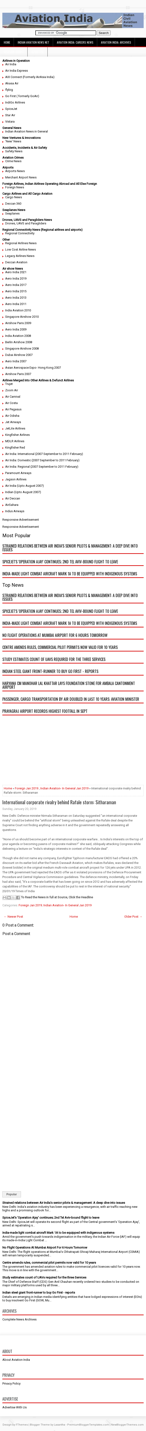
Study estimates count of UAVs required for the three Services (53, 659)
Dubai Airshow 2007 (19, 355)
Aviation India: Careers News (75, 42)
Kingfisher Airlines (17, 435)
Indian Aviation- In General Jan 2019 (64, 788)
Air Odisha (12, 415)
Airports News (15, 171)
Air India (10, 64)
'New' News (13, 141)
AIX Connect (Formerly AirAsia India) (29, 77)
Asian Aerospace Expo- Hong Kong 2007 (33, 367)
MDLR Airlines (14, 441)
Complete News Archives (19, 1319)
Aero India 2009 (15, 329)
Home (7, 42)
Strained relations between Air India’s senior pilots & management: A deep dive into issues (70, 548)
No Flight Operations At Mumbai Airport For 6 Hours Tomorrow (55, 635)
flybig (9, 89)
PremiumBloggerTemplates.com (88, 1424)
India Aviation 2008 (18, 336)
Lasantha (59, 1424)
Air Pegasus (13, 409)
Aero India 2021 (15, 272)
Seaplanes (12, 213)
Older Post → (133, 916)
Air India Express (16, 70)
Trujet (9, 384)
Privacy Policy (11, 1383)
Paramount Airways (18, 473)
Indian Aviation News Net (33, 42)
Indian (9, 492)
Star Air (10, 115)
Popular (11, 1194)
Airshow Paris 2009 (18, 323)
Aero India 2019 (15, 278)
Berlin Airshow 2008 (18, 342)
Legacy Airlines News (19, 256)
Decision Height (14, 52)
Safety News (13, 151)
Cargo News (13, 197)
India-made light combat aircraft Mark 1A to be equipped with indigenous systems (69, 574)
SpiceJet (11, 109)
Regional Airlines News (21, 243)
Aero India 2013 (15, 297)
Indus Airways (14, 511)
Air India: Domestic (18, 460)
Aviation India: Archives (116, 42)
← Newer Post (13, 916)
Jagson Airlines (15, 479)
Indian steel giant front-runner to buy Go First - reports (50, 671)
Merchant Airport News (21, 177)
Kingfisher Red (15, 447)
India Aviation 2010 (18, 310)
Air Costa (11, 403)
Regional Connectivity (19, 233)
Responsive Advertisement (20, 519)
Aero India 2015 (15, 291)
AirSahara (11, 505)
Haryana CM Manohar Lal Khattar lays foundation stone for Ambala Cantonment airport (68, 685)
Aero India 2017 (15, 285)
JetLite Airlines (15, 428)
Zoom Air (11, 390)
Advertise (37, 52)
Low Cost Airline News (20, 249)
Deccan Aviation (16, 262)
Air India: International (19, 454)
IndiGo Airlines (15, 102)
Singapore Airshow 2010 (22, 316)
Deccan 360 (13, 203)
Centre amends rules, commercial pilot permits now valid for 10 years (60, 647)
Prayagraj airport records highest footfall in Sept (45, 711)
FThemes (22, 1424)
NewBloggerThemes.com (127, 1424)
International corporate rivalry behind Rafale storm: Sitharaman (59, 802)
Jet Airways (13, 422)
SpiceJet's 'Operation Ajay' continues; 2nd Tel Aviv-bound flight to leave (60, 562)
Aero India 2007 (15, 361)
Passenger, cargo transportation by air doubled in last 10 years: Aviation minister (70, 699)
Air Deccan (12, 498)
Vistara (10, 121)
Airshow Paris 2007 (18, 374)
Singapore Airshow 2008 (22, 348)
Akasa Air (11, 83)
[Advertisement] (73, 752)
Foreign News (14, 187)
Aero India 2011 (15, 304)
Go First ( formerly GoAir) (22, 96)
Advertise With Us (14, 1407)
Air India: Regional (17, 466)
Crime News (13, 161)
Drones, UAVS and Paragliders (25, 223)
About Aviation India (16, 1359)
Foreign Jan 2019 (26, 788)
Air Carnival (12, 396)
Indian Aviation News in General (26, 131)
